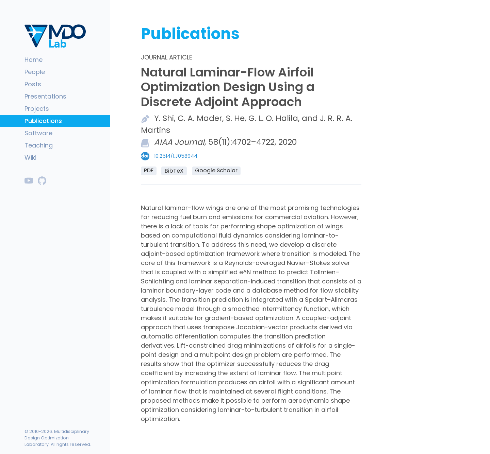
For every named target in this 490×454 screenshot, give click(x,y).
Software (38, 133)
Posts (32, 84)
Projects (36, 108)
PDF (148, 170)
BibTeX (174, 171)
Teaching (38, 145)
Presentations (45, 96)
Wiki (30, 157)
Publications (43, 121)
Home (33, 59)
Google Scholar (216, 170)
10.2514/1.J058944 (175, 156)
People (34, 72)
